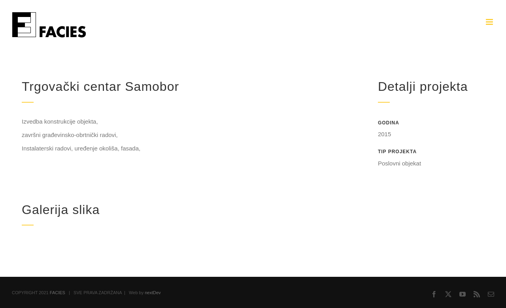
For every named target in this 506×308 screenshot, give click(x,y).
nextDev (152, 292)
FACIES (57, 292)
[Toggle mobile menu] (490, 22)
